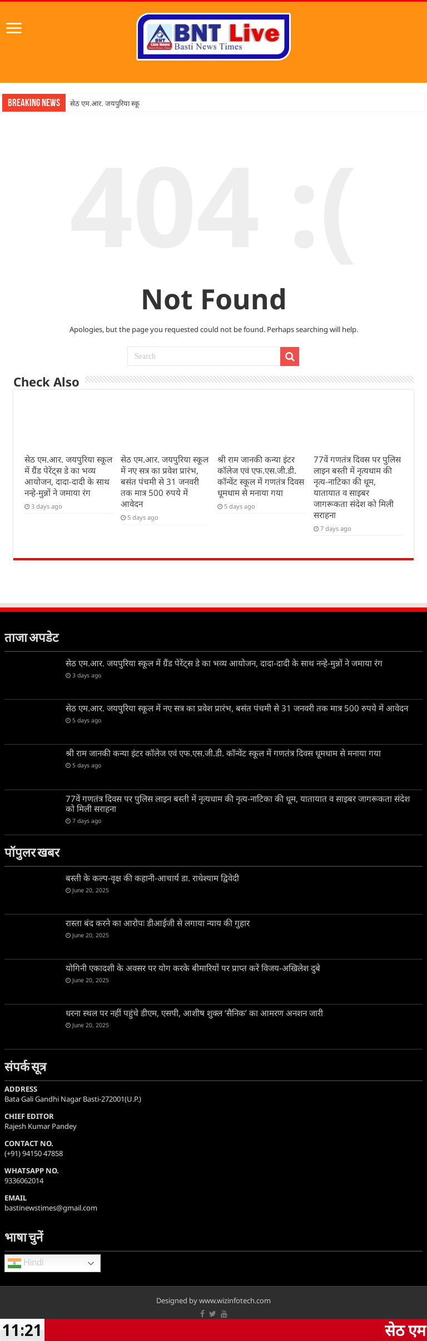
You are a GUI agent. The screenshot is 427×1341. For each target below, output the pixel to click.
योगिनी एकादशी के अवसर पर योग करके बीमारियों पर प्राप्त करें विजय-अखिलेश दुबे (193, 967)
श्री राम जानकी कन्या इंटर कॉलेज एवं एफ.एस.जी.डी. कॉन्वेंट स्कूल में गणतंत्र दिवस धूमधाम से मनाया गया (260, 476)
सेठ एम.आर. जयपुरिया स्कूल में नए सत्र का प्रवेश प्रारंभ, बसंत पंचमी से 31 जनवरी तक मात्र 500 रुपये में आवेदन (164, 481)
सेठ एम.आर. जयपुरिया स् (103, 103)
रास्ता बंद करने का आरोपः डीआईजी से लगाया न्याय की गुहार (158, 922)
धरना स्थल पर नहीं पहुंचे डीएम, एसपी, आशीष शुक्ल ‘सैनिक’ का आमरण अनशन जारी (194, 1012)
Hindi (26, 1263)
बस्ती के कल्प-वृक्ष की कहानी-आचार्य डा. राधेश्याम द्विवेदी (152, 877)
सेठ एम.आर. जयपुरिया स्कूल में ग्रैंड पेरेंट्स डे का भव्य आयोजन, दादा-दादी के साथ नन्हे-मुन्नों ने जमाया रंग (68, 476)
